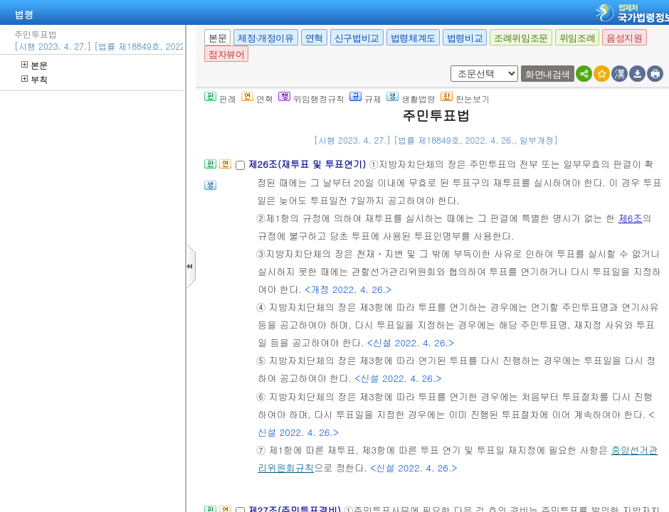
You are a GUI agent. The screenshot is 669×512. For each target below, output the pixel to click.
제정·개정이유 (265, 38)
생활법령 (411, 98)
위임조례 (577, 38)
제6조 (630, 218)
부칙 (34, 79)
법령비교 (465, 38)
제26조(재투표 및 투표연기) (308, 164)
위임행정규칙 (311, 98)
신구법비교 (356, 38)
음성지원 (624, 38)
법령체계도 (413, 38)
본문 (34, 65)
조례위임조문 (521, 38)
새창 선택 (448, 65)
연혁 (314, 38)
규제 (365, 98)
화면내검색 (547, 74)
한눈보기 (465, 98)
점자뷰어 (226, 54)
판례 (220, 98)
